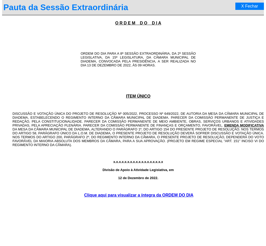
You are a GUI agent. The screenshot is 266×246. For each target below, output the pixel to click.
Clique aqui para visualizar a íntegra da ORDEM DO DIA (139, 195)
